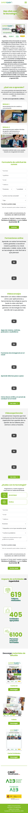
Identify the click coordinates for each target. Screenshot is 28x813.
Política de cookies (14, 809)
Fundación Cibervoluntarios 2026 (14, 811)
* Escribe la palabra (8, 204)
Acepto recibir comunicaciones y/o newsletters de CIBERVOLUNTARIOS (15, 214)
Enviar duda (14, 568)
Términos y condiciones (14, 807)
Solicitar (14, 227)
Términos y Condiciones (8, 220)
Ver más (14, 403)
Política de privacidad (14, 806)
